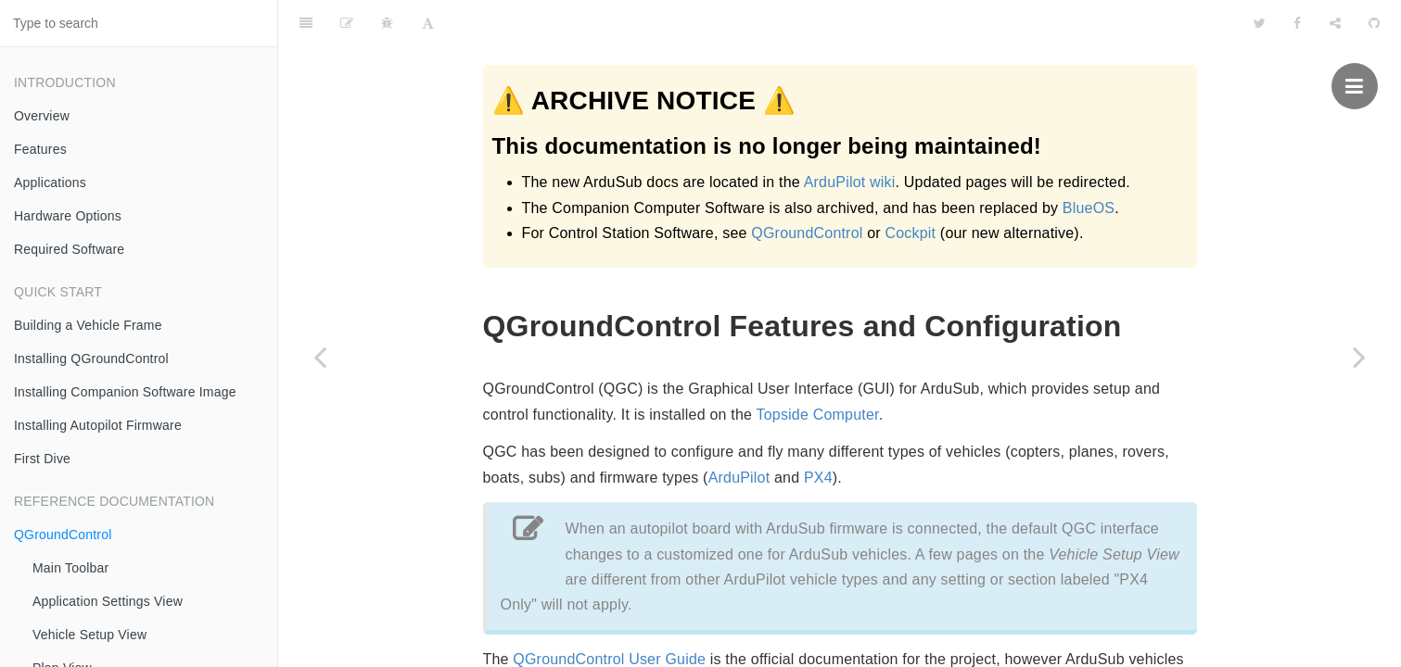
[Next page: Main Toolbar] (1359, 356)
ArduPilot (739, 431)
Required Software (69, 249)
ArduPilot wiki (850, 182)
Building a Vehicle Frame (88, 325)
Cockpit (910, 233)
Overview (42, 115)
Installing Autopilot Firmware (98, 425)
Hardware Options (67, 215)
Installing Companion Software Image (125, 391)
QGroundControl (63, 534)
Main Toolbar (70, 567)
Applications (50, 182)
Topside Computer (818, 368)
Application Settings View (107, 601)
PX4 (818, 431)
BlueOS (1088, 208)
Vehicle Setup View (89, 634)
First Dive (42, 458)
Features (40, 149)
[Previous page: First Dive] (320, 356)
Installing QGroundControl (91, 358)
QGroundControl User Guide (609, 613)
